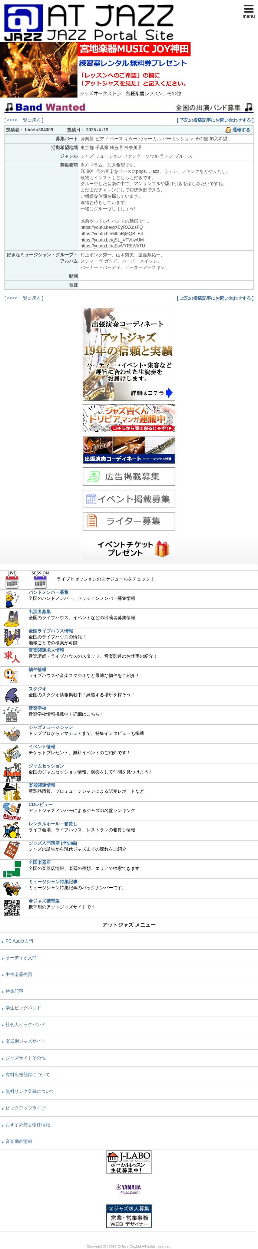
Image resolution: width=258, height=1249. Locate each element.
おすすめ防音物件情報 (28, 1124)
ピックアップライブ (26, 1108)
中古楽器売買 (19, 974)
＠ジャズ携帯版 (44, 901)
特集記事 (14, 991)
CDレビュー (41, 804)
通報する (237, 129)
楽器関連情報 (42, 785)
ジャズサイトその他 (26, 1058)
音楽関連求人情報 (46, 650)
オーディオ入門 (21, 957)
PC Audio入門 (19, 941)
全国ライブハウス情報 (51, 631)
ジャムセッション (46, 766)
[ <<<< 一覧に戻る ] (23, 120)
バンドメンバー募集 (49, 592)
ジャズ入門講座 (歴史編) (53, 843)
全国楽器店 (40, 862)
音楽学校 (37, 708)
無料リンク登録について (30, 1091)
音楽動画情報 (19, 1141)
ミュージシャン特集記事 (53, 881)
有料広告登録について (28, 1074)
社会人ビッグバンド (26, 1024)
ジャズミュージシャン (51, 727)
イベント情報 (42, 746)
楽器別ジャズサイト (26, 1041)
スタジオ (37, 688)
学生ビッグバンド (23, 1007)
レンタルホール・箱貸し (53, 823)
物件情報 (37, 669)
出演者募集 (40, 611)
